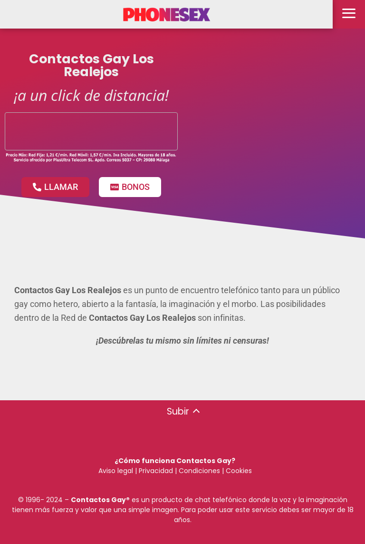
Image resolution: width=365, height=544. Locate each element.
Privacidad (156, 470)
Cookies (239, 470)
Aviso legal (115, 470)
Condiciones (198, 470)
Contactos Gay (98, 499)
